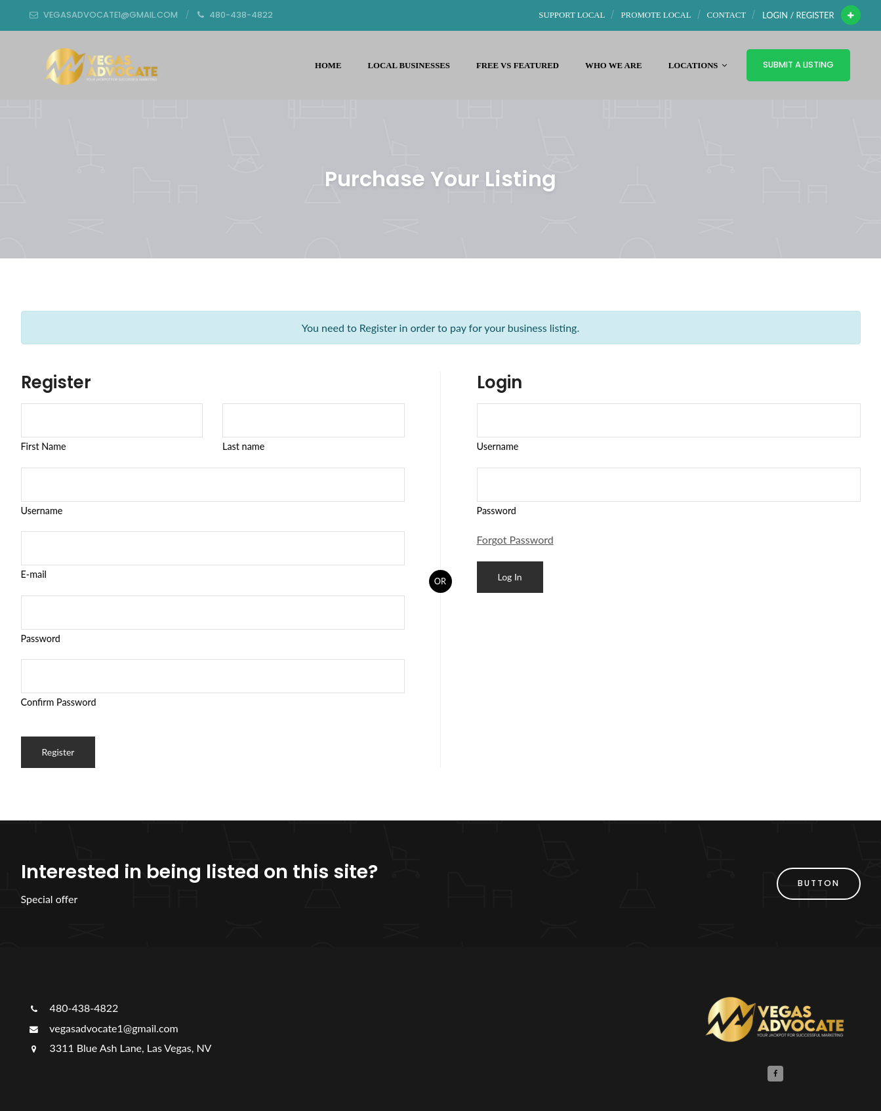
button (819, 883)
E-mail (34, 574)
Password (40, 638)
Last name (243, 446)
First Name (43, 446)
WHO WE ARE (613, 65)
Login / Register (798, 15)
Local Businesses (408, 65)
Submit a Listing (798, 64)
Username (42, 510)
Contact (726, 15)
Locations (697, 65)
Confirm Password (58, 702)
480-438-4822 (73, 1007)
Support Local (572, 15)
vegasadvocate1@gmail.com (103, 1028)
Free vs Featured (517, 65)
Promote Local (656, 15)
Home (328, 65)
